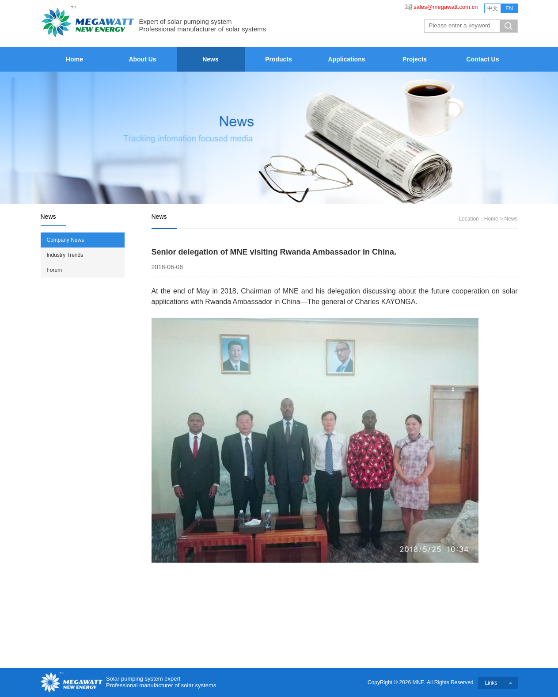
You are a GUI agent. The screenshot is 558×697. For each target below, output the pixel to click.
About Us (142, 59)
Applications (346, 59)
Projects (414, 59)
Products (278, 59)
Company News (65, 240)
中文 (492, 8)
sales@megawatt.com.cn (446, 7)
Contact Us (483, 59)
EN (509, 8)
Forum (54, 270)
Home (74, 59)
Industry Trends (65, 255)
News (210, 59)
